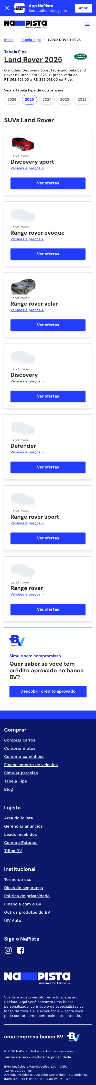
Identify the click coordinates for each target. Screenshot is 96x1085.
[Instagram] (8, 951)
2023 (64, 99)
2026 (11, 99)
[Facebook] (20, 951)
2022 (82, 99)
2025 (29, 99)
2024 (46, 99)
